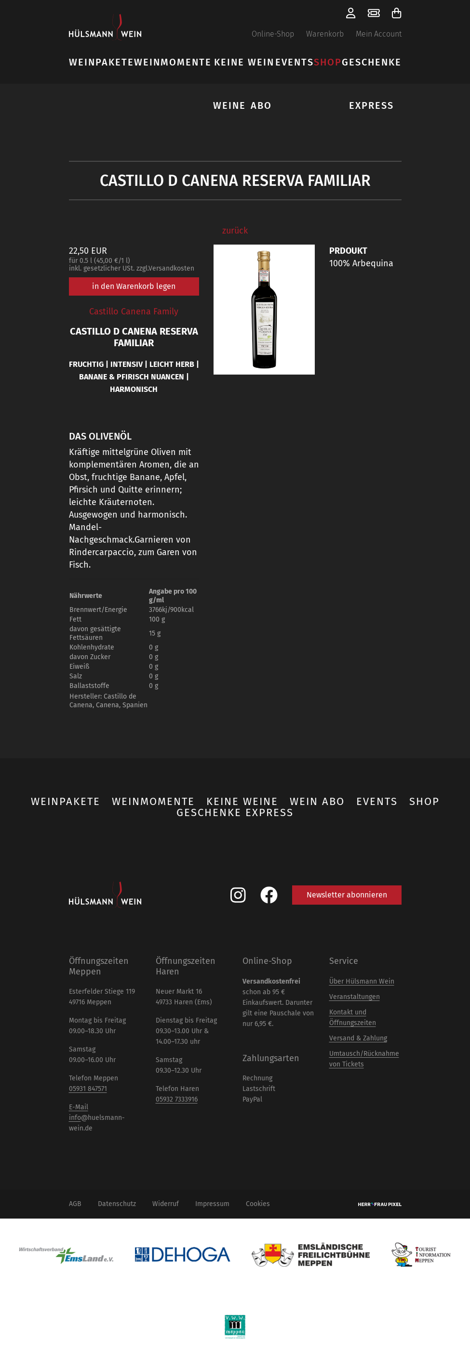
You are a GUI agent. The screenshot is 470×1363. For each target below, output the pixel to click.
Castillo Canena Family (133, 311)
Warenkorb (325, 34)
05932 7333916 (177, 1099)
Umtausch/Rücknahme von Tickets (364, 1059)
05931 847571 (88, 1089)
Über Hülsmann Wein (361, 981)
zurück (235, 230)
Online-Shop (273, 34)
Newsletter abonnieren (347, 894)
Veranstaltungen (354, 997)
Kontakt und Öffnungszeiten (352, 1017)
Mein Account (379, 34)
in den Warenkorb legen (133, 286)
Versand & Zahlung (358, 1038)
